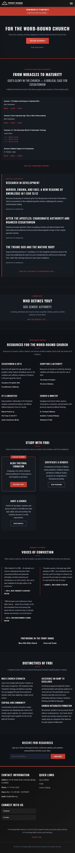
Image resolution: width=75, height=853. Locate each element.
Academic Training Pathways (49, 416)
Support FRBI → (37, 837)
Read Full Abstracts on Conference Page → (37, 271)
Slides (20, 108)
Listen (13, 108)
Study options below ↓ (37, 47)
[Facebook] (19, 811)
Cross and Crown (50, 643)
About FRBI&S (44, 780)
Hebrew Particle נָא (8, 412)
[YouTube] (19, 817)
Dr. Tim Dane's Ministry (47, 412)
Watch (6, 108)
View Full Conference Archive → (37, 166)
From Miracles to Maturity (10, 387)
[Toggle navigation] (71, 3)
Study (41, 784)
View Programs (56, 485)
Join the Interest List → (37, 319)
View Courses (18, 523)
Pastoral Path (18, 484)
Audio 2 (20, 156)
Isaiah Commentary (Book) (10, 420)
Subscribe (58, 756)
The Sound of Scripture (47, 380)
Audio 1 (13, 156)
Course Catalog (44, 788)
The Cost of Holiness (46, 384)
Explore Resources (37, 41)
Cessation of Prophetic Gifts (11, 383)
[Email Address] (29, 756)
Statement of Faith (46, 420)
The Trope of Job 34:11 (9, 416)
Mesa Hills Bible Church (28, 643)
